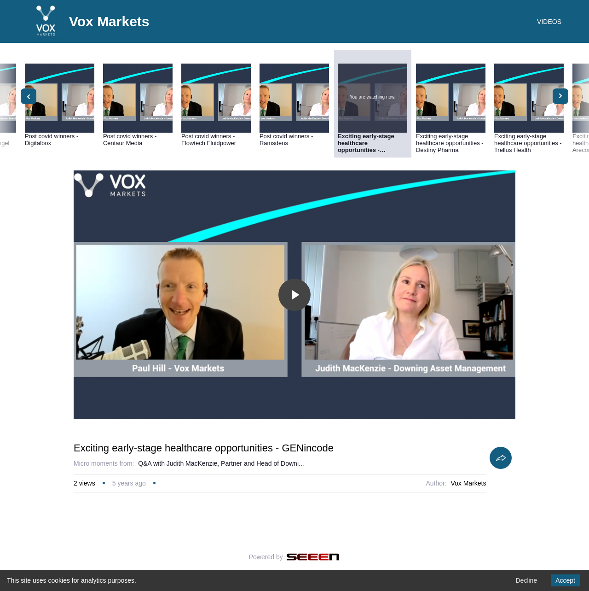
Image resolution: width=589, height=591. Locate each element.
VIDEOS (549, 21)
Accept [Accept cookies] (565, 580)
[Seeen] (313, 557)
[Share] (501, 458)
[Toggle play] (294, 295)
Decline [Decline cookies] (526, 580)
